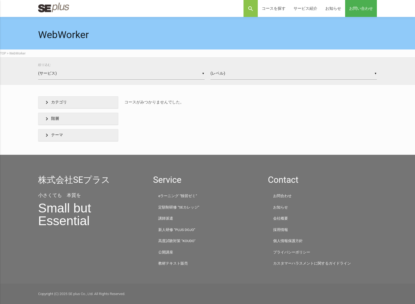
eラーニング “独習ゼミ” (177, 196)
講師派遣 (165, 218)
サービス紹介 (305, 8)
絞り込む (44, 65)
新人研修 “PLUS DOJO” (176, 230)
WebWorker (17, 53)
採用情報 (280, 230)
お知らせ (333, 8)
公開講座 (165, 252)
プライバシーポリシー (291, 252)
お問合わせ (282, 196)
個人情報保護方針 (288, 241)
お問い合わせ (361, 8)
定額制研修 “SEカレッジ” (178, 207)
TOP (3, 53)
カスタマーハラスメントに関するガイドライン (312, 263)
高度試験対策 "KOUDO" (176, 241)
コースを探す (274, 8)
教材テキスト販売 (173, 263)
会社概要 (280, 218)
